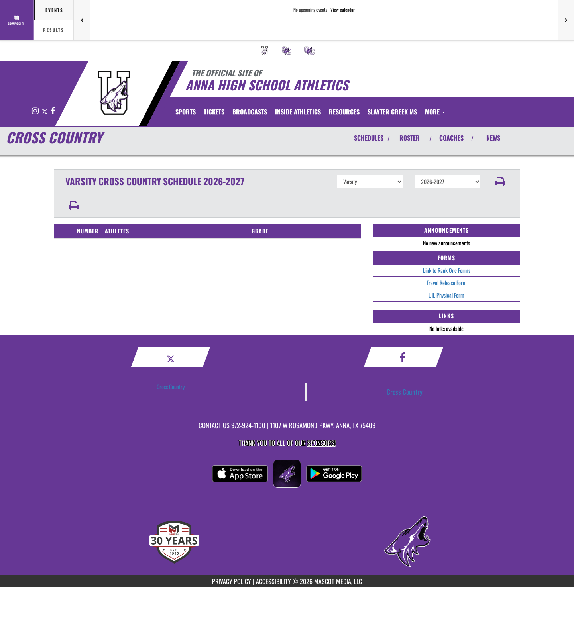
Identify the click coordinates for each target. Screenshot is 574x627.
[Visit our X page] (45, 111)
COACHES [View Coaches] (451, 138)
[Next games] (566, 20)
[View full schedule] (17, 20)
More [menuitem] (435, 111)
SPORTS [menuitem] (185, 111)
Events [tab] (54, 10)
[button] (500, 181)
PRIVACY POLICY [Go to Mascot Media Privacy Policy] (231, 581)
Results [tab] (53, 30)
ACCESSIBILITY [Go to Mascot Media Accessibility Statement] (273, 581)
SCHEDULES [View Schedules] (368, 138)
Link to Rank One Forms (446, 270)
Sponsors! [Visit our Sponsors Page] (321, 443)
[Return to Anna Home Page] (114, 92)
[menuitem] (265, 51)
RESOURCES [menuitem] (344, 111)
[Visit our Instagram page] (36, 111)
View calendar (342, 9)
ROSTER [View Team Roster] (409, 138)
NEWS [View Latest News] (493, 138)
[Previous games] (82, 20)
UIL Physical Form (446, 295)
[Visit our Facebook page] (53, 111)
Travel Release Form (447, 282)
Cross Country (171, 386)
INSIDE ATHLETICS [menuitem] (298, 111)
